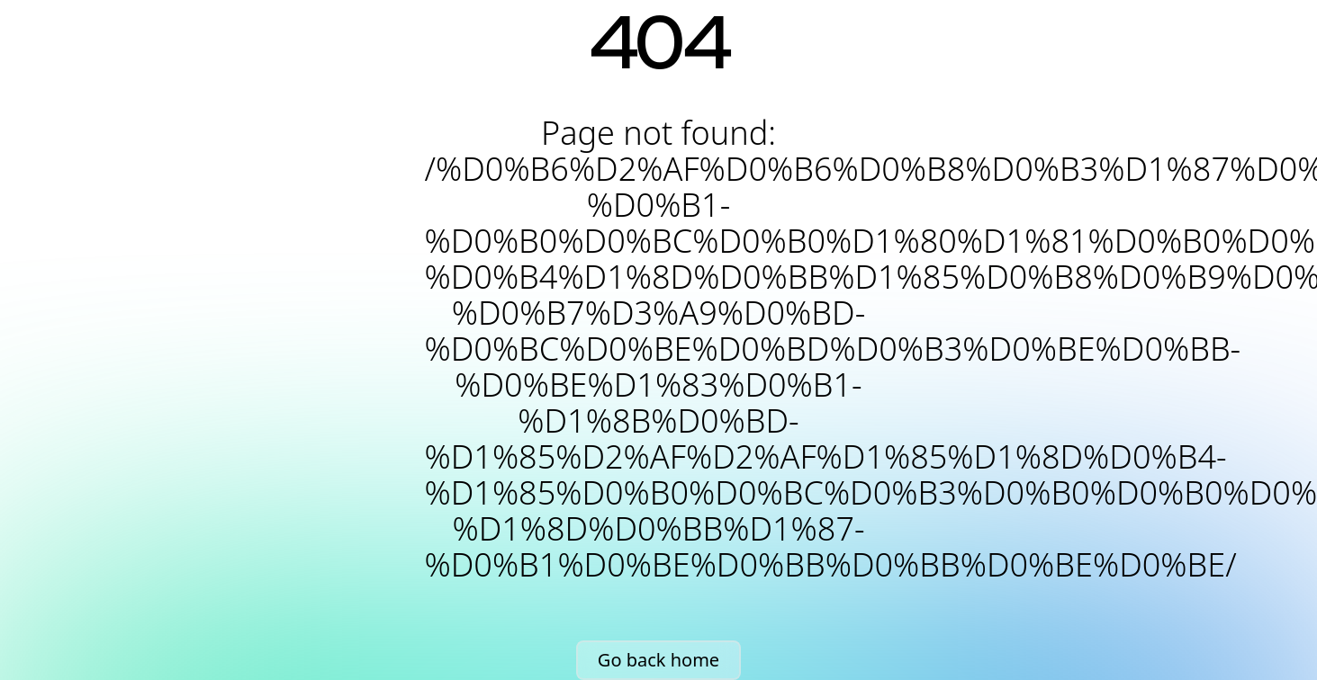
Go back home (658, 660)
